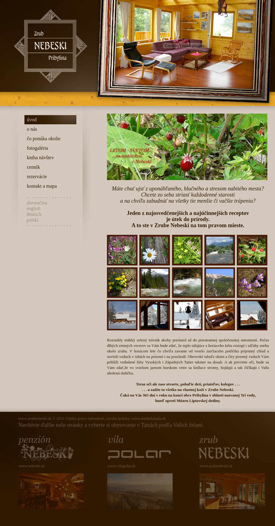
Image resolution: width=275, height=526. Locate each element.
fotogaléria (36, 148)
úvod (30, 119)
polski (32, 220)
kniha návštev (39, 157)
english (34, 208)
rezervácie (35, 176)
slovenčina (37, 202)
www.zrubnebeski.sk (34, 418)
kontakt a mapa (40, 186)
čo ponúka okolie (42, 138)
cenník (32, 167)
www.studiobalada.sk (149, 418)
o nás (30, 129)
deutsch (34, 214)
